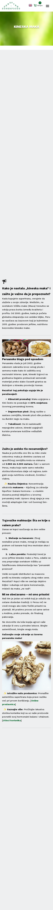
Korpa (38, 5)
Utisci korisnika (12, 720)
